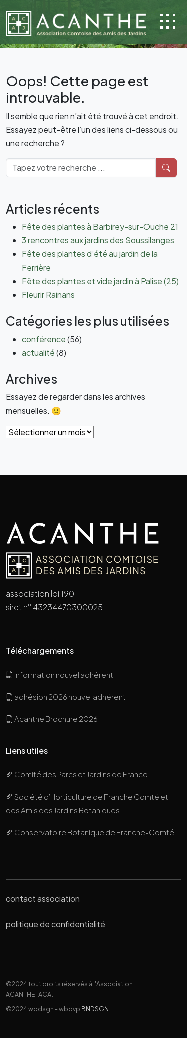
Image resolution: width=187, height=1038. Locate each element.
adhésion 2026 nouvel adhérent (66, 696)
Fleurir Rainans (48, 294)
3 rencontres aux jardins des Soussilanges (98, 240)
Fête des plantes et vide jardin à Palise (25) (100, 281)
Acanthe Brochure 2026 (52, 718)
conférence (44, 339)
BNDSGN (95, 1009)
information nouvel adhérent (59, 674)
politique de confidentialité (55, 924)
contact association (43, 898)
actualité (38, 352)
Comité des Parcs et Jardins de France (77, 774)
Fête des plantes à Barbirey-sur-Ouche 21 (100, 226)
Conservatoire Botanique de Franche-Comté (90, 832)
